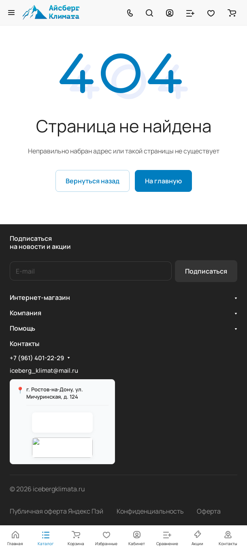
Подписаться (206, 271)
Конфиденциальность (150, 511)
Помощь (22, 328)
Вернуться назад (92, 180)
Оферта (209, 511)
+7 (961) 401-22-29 (37, 358)
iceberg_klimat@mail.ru (44, 370)
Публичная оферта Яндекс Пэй (56, 511)
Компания (25, 312)
